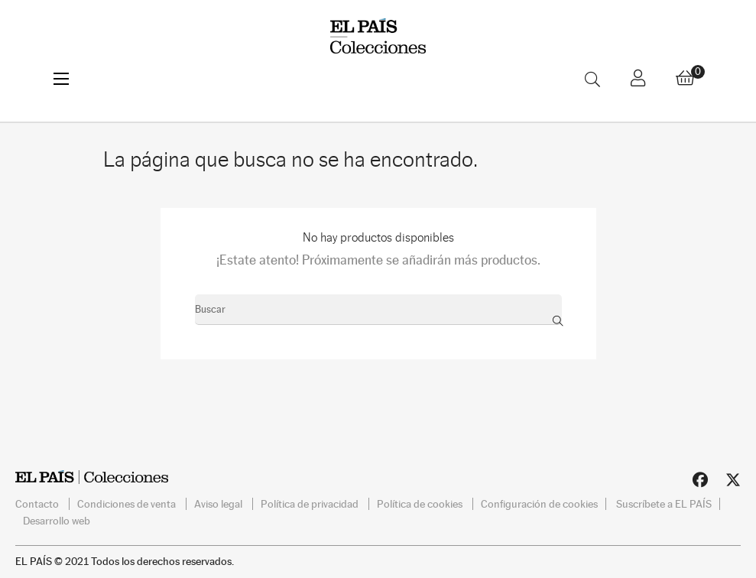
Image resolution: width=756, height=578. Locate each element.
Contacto (38, 504)
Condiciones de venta (127, 504)
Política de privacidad (311, 504)
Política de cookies (421, 504)
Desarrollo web (56, 521)
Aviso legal (219, 504)
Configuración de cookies (539, 504)
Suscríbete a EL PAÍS (664, 504)
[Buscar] (378, 309)
